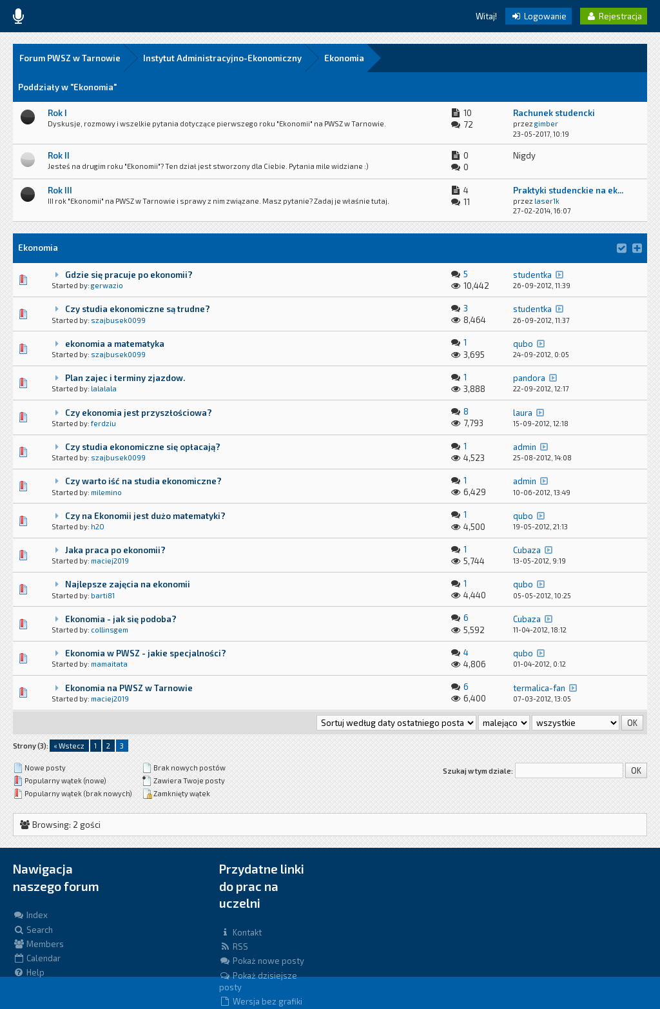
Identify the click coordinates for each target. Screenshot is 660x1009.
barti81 (103, 595)
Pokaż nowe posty (261, 960)
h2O (97, 526)
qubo (523, 343)
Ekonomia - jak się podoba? (121, 619)
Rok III (60, 190)
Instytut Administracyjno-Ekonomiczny (222, 58)
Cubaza (527, 550)
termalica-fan (539, 688)
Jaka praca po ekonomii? (115, 550)
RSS (233, 946)
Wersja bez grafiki (260, 1001)
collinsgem (109, 629)
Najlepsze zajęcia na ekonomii (127, 584)
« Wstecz (68, 745)
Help (28, 972)
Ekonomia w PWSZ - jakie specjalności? (145, 653)
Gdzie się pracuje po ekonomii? (129, 274)
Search (33, 930)
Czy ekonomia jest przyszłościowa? (138, 412)
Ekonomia (344, 58)
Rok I (57, 113)
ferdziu (103, 423)
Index (30, 915)
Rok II (59, 155)
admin (524, 447)
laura (522, 412)
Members (38, 944)
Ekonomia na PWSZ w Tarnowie (129, 688)
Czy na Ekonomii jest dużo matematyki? (145, 516)
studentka (532, 274)
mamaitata (109, 664)
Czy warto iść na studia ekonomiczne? (143, 481)
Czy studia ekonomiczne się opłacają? (142, 447)
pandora (529, 378)
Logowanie (538, 16)
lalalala (104, 388)
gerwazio (107, 285)
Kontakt (240, 932)
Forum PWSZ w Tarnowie (70, 58)
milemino (106, 492)
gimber (546, 123)
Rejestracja (613, 16)
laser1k (546, 201)
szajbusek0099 (118, 320)
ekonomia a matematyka (114, 343)
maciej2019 (110, 560)
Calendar (37, 958)
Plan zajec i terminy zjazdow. (125, 378)
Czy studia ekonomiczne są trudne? (137, 309)
